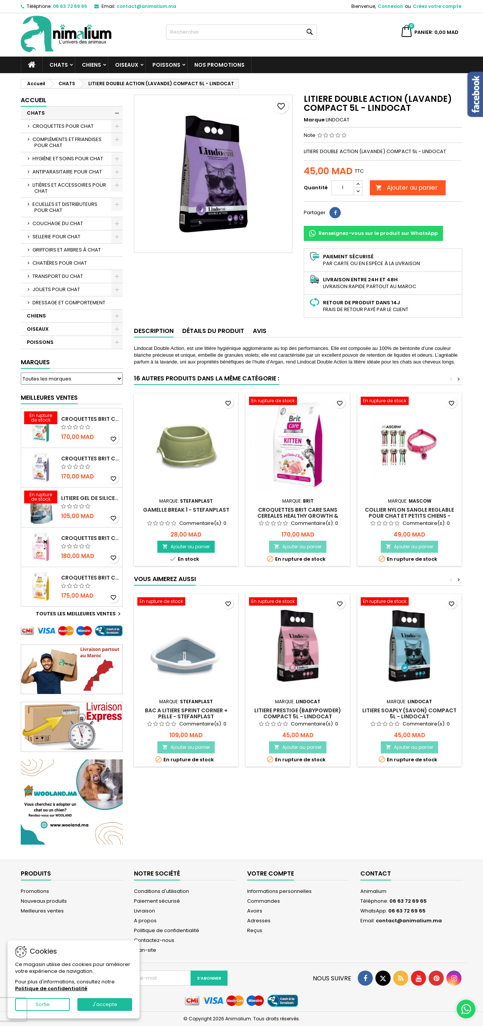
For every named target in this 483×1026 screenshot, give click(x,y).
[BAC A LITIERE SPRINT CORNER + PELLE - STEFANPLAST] (186, 602)
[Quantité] (342, 187)
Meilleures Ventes (49, 397)
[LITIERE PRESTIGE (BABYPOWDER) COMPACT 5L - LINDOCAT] (297, 602)
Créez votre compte (437, 6)
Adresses (259, 920)
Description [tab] (154, 331)
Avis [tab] (259, 331)
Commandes (263, 901)
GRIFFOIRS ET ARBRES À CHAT (66, 249)
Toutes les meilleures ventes (79, 613)
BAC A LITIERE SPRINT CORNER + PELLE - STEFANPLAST (186, 713)
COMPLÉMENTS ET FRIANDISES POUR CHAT (67, 142)
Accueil (33, 100)
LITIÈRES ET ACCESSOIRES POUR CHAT (69, 188)
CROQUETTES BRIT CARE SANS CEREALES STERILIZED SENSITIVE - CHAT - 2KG (90, 538)
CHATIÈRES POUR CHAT (59, 263)
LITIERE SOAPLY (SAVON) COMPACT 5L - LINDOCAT (409, 713)
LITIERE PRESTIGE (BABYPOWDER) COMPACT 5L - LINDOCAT (297, 713)
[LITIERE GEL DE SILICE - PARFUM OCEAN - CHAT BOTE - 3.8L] (40, 498)
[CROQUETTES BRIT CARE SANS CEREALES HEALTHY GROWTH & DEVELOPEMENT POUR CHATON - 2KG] (297, 401)
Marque (314, 120)
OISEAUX (126, 65)
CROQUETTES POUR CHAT (63, 126)
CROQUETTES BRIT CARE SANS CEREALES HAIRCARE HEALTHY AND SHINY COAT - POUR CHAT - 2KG (90, 578)
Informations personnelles (279, 891)
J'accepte (104, 1004)
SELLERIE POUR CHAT (56, 236)
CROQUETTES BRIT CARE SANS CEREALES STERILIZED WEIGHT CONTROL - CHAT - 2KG (90, 458)
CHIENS (91, 65)
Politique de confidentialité (166, 930)
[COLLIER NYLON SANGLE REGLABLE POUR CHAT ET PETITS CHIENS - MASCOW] (409, 401)
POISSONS (166, 65)
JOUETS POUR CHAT (56, 289)
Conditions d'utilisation (161, 891)
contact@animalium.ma (146, 6)
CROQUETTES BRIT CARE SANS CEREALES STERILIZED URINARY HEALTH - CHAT (90, 419)
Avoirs (254, 910)
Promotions (35, 891)
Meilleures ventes (42, 910)
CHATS (58, 65)
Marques (35, 362)
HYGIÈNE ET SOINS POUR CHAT (67, 158)
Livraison (144, 910)
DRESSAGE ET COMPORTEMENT (68, 302)
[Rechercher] (241, 32)
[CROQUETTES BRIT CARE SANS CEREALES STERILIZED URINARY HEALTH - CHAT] (40, 418)
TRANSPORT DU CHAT (57, 276)
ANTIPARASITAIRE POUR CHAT (67, 171)
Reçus (254, 930)
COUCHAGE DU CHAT (57, 223)
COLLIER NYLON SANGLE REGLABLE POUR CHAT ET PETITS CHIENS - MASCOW (409, 516)
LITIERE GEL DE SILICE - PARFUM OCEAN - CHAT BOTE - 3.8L (90, 498)
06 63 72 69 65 (70, 6)
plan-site (145, 950)
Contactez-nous (154, 940)
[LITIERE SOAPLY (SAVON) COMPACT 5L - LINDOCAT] (409, 602)
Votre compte (270, 873)
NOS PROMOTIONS (219, 65)
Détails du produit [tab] (213, 331)
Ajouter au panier (406, 187)
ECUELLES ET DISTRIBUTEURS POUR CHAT (64, 207)
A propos (145, 920)
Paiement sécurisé (157, 901)
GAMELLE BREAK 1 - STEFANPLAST (186, 510)
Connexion (390, 6)
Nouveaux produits (44, 901)
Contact (375, 873)
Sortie (42, 1004)
